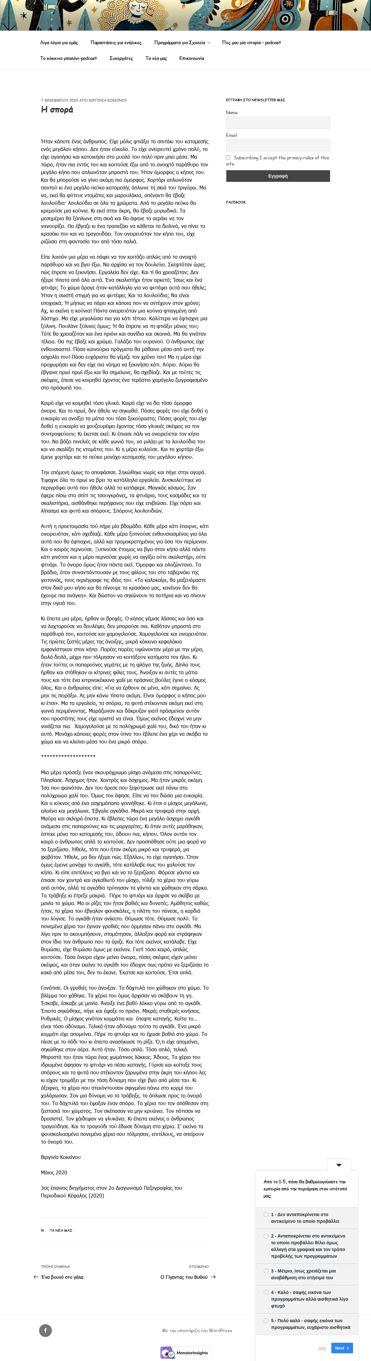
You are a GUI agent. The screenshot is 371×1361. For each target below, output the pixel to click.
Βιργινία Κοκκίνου (108, 100)
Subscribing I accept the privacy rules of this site (277, 161)
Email (231, 135)
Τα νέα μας (156, 58)
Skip (322, 1348)
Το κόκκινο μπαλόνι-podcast (68, 58)
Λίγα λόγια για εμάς (59, 42)
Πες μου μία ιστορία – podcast (251, 42)
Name (232, 112)
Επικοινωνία (191, 58)
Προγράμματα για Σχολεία (182, 42)
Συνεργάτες (121, 58)
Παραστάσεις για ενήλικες (115, 42)
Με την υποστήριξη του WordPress (197, 1330)
